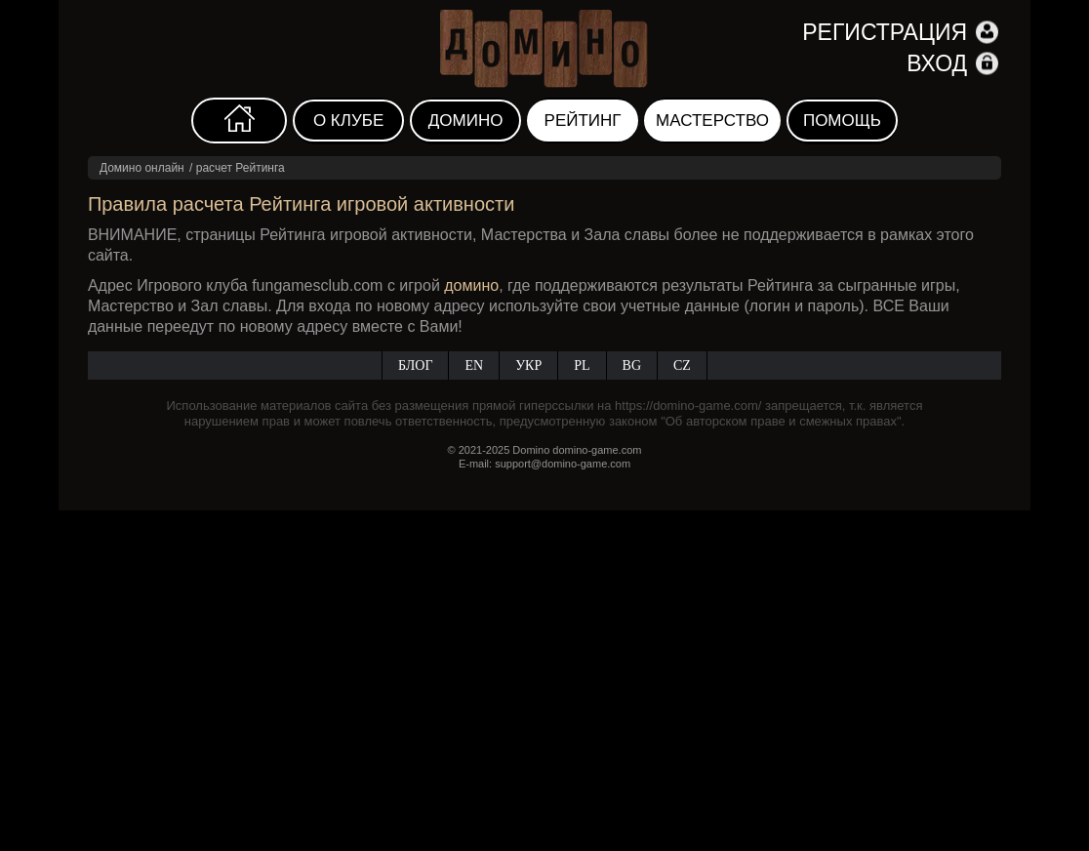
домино (471, 285)
